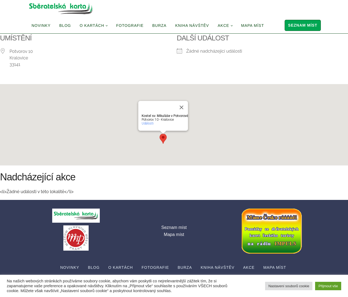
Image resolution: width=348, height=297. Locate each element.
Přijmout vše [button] (328, 286)
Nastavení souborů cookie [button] (288, 286)
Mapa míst (252, 25)
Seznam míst (302, 25)
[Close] (181, 107)
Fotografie (130, 25)
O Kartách (92, 25)
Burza (159, 25)
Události (148, 123)
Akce (223, 25)
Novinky (41, 25)
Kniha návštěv (192, 25)
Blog (65, 25)
